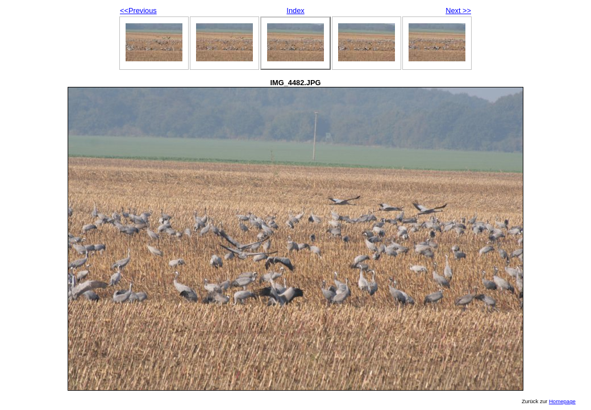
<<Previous (138, 10)
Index (295, 10)
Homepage (562, 401)
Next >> (458, 10)
